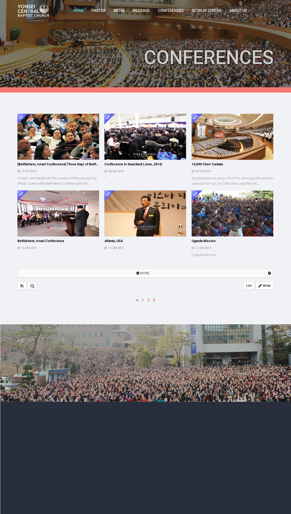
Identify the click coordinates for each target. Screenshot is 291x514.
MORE (142, 273)
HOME (78, 10)
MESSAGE (141, 10)
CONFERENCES (171, 10)
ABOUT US (238, 10)
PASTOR (99, 10)
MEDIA (119, 10)
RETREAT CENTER (206, 10)
